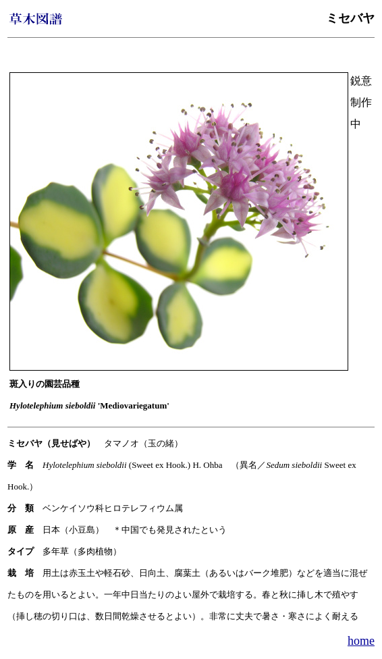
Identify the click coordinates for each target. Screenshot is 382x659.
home (361, 641)
